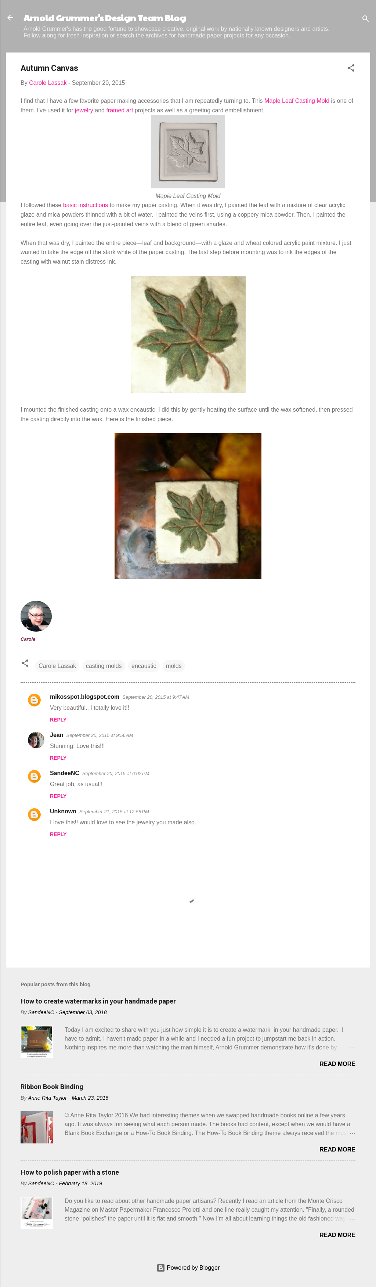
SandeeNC (64, 773)
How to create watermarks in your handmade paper (98, 1001)
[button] (351, 69)
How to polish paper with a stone (70, 1172)
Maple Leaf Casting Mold (296, 101)
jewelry (84, 110)
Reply (58, 720)
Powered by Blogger (188, 1268)
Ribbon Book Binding (52, 1087)
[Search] (365, 20)
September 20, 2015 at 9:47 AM (155, 697)
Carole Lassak (57, 666)
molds (174, 666)
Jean (56, 735)
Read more (337, 1064)
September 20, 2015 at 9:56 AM (99, 735)
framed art (119, 110)
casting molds (104, 666)
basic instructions (85, 205)
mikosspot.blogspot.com (84, 697)
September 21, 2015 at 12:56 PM (114, 811)
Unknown (63, 811)
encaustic (143, 666)
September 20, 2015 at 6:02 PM (115, 773)
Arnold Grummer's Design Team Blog (105, 17)
